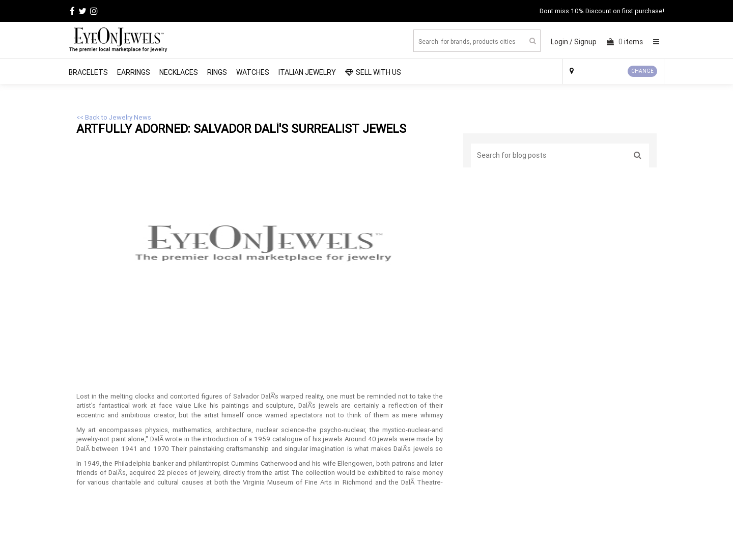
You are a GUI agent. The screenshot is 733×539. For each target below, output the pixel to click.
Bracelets (88, 72)
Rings (217, 72)
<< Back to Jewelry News (113, 117)
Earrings (133, 72)
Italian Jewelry (307, 72)
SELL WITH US (373, 72)
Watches (252, 72)
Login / (562, 41)
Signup (585, 41)
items (625, 41)
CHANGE (642, 71)
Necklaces (178, 72)
